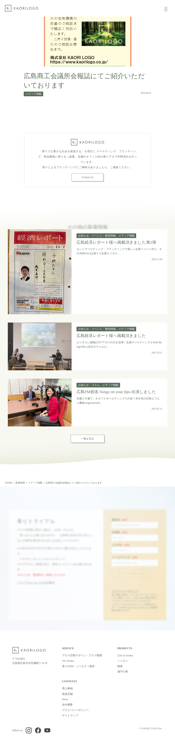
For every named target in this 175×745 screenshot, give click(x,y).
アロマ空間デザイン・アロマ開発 (82, 655)
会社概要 (67, 704)
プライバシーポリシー (125, 594)
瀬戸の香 (122, 671)
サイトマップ (70, 715)
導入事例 (67, 688)
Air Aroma (68, 660)
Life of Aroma (125, 655)
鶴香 (120, 666)
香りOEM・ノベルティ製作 (78, 666)
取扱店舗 (67, 694)
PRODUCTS (124, 648)
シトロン (122, 660)
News (65, 699)
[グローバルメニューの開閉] (166, 9)
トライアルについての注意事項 (36, 586)
